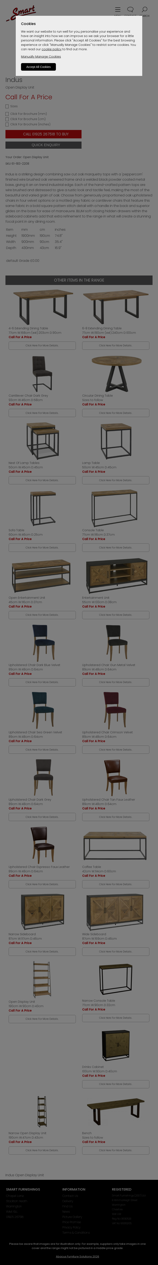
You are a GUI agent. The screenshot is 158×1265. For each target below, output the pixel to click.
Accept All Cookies (38, 67)
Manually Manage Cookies (41, 56)
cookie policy (52, 49)
